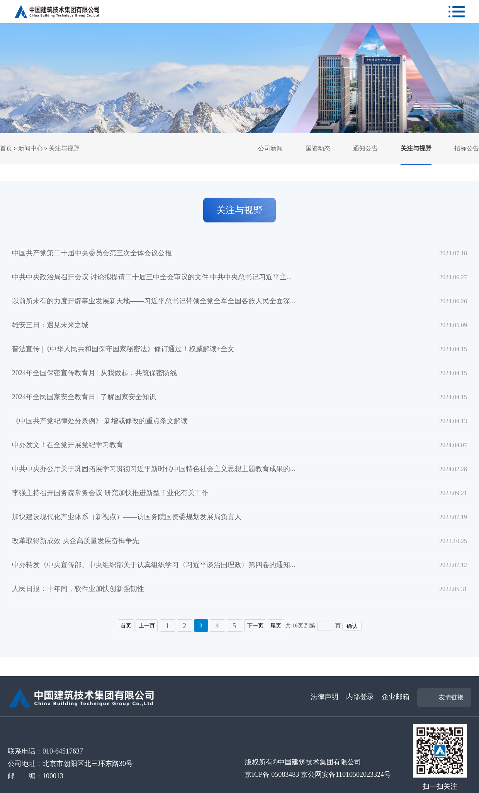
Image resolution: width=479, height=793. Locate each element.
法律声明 (324, 697)
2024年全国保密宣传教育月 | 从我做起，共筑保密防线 (94, 373)
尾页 (276, 626)
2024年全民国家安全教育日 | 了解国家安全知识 (84, 397)
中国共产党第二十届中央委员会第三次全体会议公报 (92, 253)
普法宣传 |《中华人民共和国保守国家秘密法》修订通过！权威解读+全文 (123, 349)
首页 (6, 148)
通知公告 (365, 148)
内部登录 (360, 697)
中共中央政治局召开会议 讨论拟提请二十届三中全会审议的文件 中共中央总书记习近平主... (152, 277)
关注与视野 (64, 148)
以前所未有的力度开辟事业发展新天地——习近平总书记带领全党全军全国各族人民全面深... (154, 301)
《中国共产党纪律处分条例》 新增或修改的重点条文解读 (100, 421)
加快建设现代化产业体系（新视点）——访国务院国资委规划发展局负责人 (126, 517)
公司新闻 (270, 148)
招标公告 (466, 148)
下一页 (255, 626)
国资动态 (318, 148)
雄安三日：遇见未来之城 (50, 325)
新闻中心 (30, 148)
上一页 (146, 626)
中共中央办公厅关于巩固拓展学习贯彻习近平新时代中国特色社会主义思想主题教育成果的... (154, 469)
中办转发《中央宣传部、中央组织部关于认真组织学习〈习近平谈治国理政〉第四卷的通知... (154, 565)
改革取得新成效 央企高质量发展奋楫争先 (75, 541)
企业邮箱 (395, 697)
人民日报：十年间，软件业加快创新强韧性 (78, 589)
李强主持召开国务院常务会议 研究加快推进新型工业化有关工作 (110, 493)
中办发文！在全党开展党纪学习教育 (67, 445)
